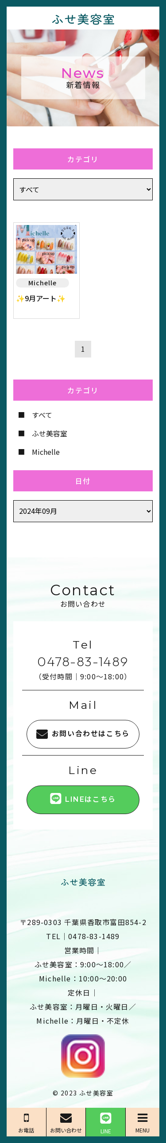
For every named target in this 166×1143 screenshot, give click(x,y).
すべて (42, 414)
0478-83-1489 (83, 661)
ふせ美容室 (49, 433)
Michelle (46, 451)
